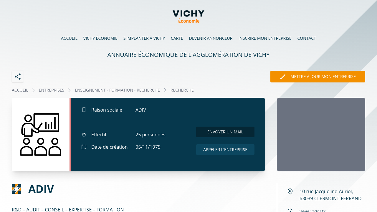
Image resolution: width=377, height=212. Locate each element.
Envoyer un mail (225, 132)
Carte (177, 38)
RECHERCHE (182, 90)
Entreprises (52, 90)
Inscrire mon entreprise (264, 38)
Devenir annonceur (211, 38)
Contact (306, 38)
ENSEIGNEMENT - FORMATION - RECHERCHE (117, 90)
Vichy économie (100, 38)
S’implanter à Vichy (144, 38)
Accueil (69, 38)
